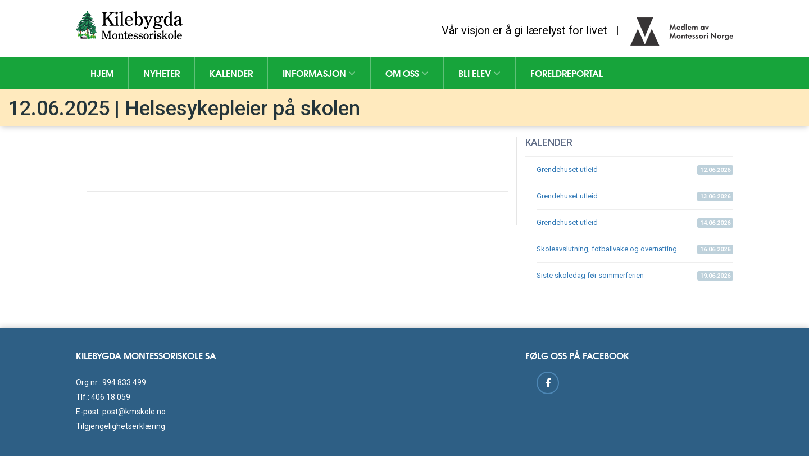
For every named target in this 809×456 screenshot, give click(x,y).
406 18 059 (110, 396)
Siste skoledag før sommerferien (635, 276)
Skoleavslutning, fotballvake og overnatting (635, 249)
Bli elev (479, 73)
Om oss (407, 73)
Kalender (231, 73)
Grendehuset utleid (635, 170)
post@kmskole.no (134, 411)
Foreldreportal (566, 73)
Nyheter (161, 73)
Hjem (101, 73)
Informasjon (319, 73)
